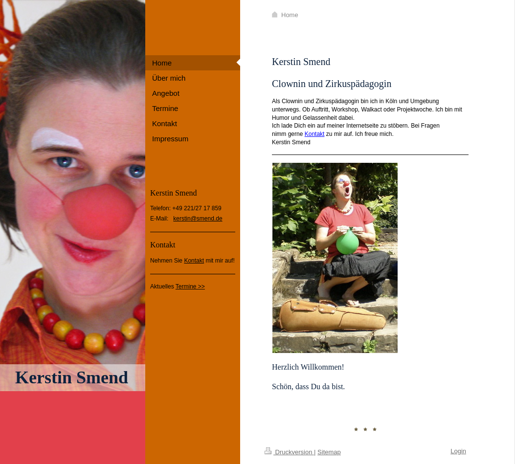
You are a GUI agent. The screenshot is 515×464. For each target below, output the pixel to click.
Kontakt (194, 260)
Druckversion (289, 452)
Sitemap (329, 452)
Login (458, 451)
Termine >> (190, 286)
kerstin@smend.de (197, 218)
